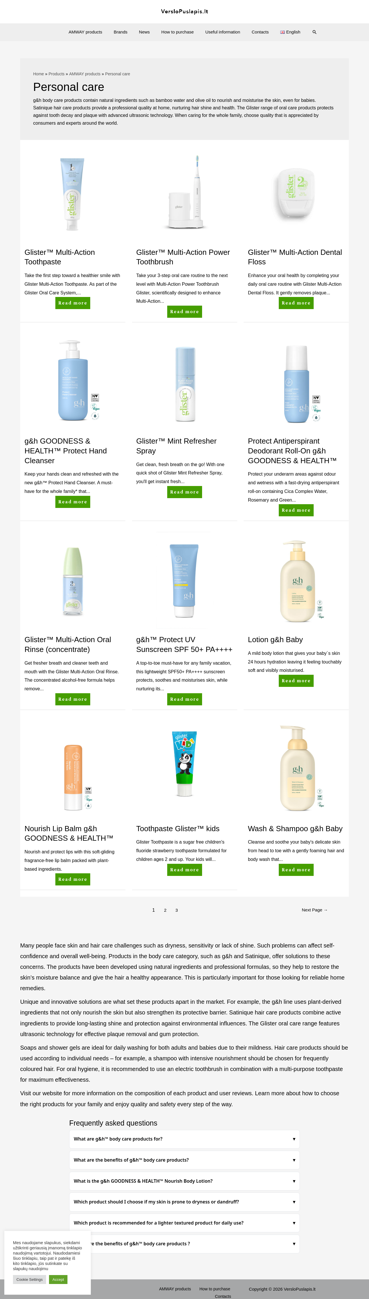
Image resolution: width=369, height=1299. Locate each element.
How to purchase (177, 31)
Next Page (313, 910)
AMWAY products (94, 31)
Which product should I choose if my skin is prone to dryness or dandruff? (156, 1202)
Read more (73, 301)
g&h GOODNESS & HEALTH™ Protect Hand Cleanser (66, 451)
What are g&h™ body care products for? (118, 1139)
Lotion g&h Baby (275, 639)
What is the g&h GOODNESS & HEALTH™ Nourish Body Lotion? (143, 1181)
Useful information (219, 31)
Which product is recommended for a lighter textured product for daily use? (159, 1223)
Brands (126, 31)
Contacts (254, 31)
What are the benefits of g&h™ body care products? (131, 1160)
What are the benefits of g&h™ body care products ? (132, 1243)
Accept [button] (58, 1279)
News (147, 31)
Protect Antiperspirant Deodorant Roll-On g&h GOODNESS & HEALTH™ (292, 451)
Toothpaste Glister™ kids (178, 828)
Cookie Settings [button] (29, 1279)
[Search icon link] (304, 32)
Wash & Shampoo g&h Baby (295, 828)
